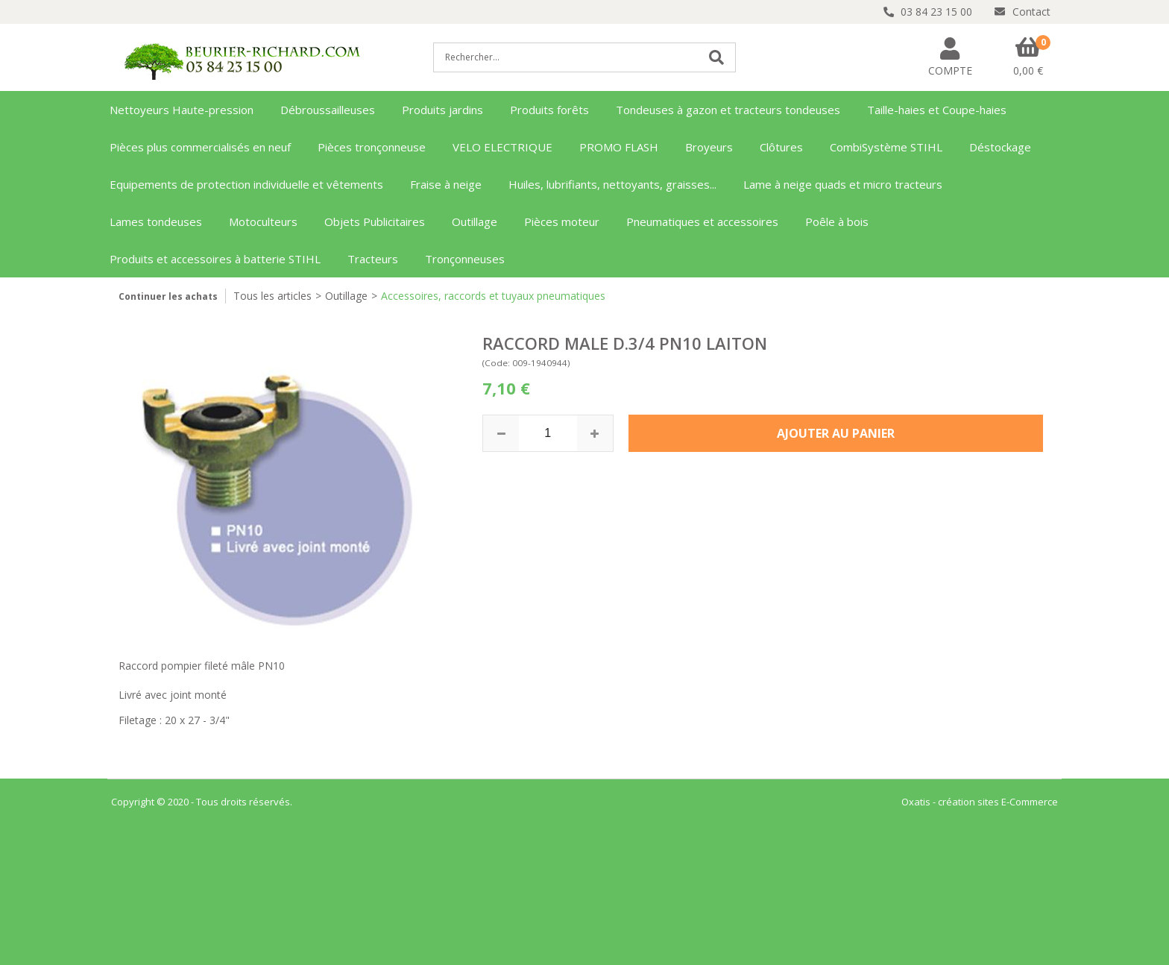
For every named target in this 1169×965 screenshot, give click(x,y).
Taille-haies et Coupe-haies (936, 109)
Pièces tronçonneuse (372, 146)
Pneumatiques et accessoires (702, 221)
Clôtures (781, 146)
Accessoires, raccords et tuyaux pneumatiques (493, 296)
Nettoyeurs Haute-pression (181, 109)
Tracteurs (372, 258)
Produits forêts (549, 109)
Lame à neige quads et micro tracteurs (842, 184)
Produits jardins (442, 109)
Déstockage (1000, 146)
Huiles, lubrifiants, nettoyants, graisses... (612, 184)
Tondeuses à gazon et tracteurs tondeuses (728, 109)
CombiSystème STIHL (886, 146)
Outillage (474, 221)
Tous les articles (272, 296)
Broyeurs (709, 146)
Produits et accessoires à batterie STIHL (215, 258)
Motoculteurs (263, 221)
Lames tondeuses (156, 221)
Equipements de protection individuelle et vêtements (246, 184)
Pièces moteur (561, 221)
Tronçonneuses (465, 258)
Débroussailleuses (327, 109)
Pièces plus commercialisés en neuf (200, 146)
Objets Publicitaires (374, 221)
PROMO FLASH (618, 146)
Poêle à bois (837, 221)
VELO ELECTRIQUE (502, 146)
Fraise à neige (446, 184)
